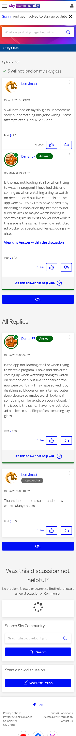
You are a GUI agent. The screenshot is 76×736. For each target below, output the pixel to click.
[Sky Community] (25, 6)
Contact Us (66, 720)
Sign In (71, 7)
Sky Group (9, 724)
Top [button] (40, 704)
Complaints (10, 720)
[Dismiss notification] (70, 16)
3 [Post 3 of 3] (10, 521)
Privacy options (12, 713)
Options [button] (7, 62)
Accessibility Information (58, 716)
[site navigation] (4, 6)
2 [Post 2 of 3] (10, 257)
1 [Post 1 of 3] (10, 135)
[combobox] (34, 32)
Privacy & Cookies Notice (17, 716)
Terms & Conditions (61, 713)
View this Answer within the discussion (34, 242)
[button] (70, 82)
